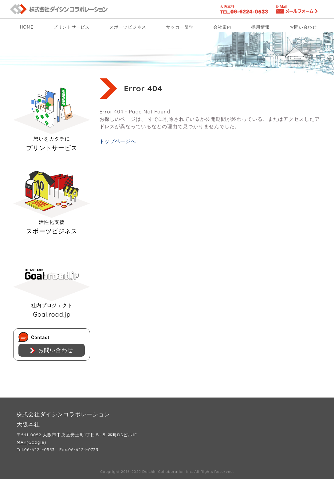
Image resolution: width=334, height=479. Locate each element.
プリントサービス (71, 27)
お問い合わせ (303, 27)
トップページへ (118, 141)
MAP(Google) (31, 442)
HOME (26, 27)
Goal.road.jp (52, 286)
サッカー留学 (180, 27)
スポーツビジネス (127, 27)
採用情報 (260, 27)
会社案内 (222, 27)
